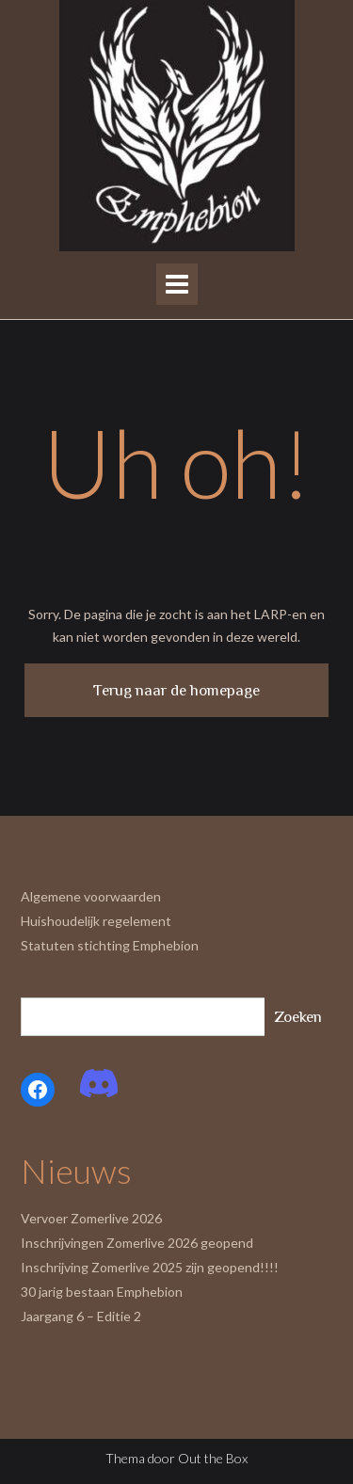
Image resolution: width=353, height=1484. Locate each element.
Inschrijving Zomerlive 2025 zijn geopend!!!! (150, 1267)
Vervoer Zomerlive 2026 (91, 1218)
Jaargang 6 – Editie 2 (81, 1316)
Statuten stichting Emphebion (110, 945)
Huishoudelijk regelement (96, 921)
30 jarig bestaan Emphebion (102, 1292)
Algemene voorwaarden (91, 896)
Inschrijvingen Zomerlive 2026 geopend (137, 1243)
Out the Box (213, 1458)
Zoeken (298, 1017)
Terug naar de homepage (176, 690)
